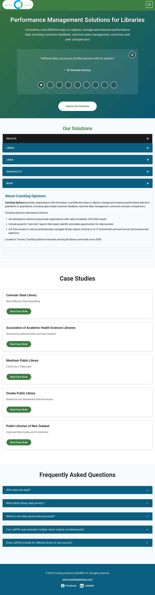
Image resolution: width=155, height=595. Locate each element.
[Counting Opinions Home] (17, 4)
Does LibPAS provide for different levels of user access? (77, 542)
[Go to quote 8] (104, 85)
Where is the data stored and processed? (77, 516)
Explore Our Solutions (77, 106)
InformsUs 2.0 (14, 171)
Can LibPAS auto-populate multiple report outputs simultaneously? (77, 529)
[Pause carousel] (132, 55)
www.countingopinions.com (78, 579)
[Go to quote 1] (41, 85)
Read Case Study (20, 311)
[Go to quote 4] (68, 85)
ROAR (9, 183)
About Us (11, 138)
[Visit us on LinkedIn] (87, 586)
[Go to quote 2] (50, 85)
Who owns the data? (77, 490)
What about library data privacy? (77, 503)
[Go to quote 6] (86, 85)
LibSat (9, 159)
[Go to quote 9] (113, 85)
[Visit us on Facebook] (68, 586)
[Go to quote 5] (77, 85)
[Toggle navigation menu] (149, 4)
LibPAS (10, 147)
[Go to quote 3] (59, 85)
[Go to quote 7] (95, 85)
